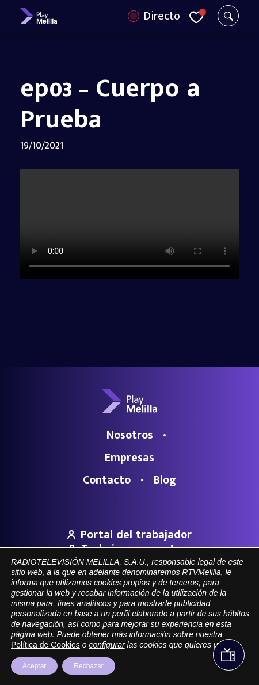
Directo (161, 16)
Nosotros (129, 435)
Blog (165, 480)
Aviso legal (131, 639)
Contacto (107, 480)
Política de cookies (130, 654)
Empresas (129, 457)
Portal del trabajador (129, 535)
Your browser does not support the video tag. (129, 224)
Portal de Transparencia (68, 639)
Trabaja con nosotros (129, 549)
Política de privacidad (189, 639)
